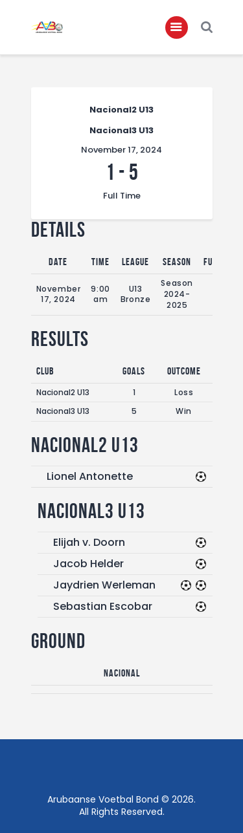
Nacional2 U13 (62, 392)
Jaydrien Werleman (104, 585)
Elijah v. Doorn (89, 542)
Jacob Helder (88, 563)
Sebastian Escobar (102, 606)
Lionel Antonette (90, 476)
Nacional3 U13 (62, 411)
